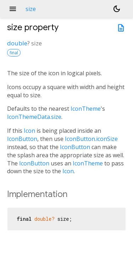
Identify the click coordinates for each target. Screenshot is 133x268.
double (17, 43)
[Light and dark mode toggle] (116, 9)
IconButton (22, 139)
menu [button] (13, 9)
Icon (29, 131)
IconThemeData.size (34, 117)
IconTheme (86, 109)
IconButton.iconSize (91, 139)
